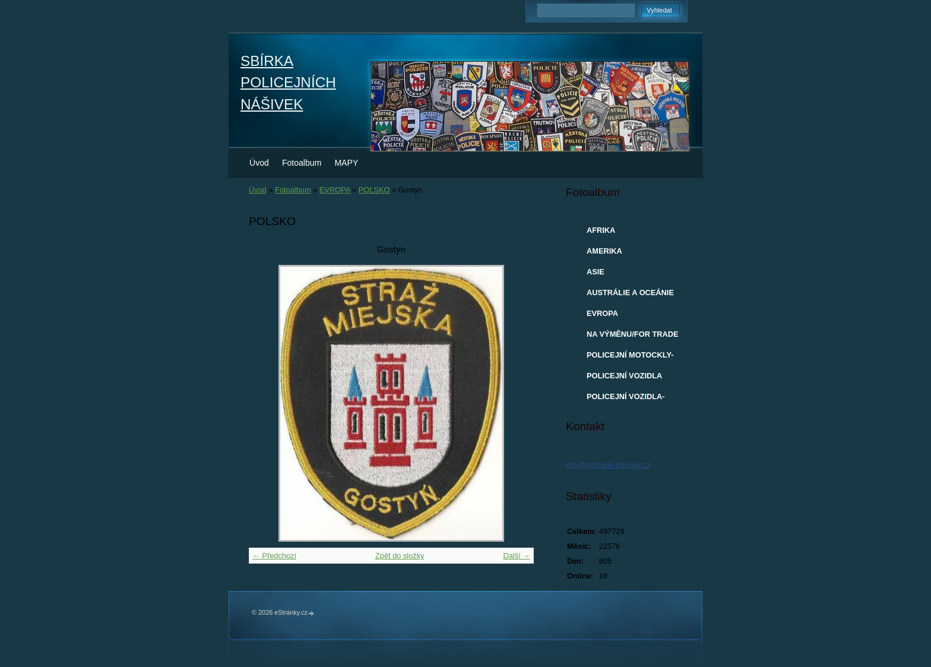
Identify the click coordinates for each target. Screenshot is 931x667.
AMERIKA (604, 250)
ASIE (595, 271)
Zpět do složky (400, 555)
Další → (516, 555)
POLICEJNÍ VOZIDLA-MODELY (626, 399)
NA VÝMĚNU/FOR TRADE (633, 334)
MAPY (346, 162)
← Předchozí (274, 555)
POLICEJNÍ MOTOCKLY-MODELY (630, 357)
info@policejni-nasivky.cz (608, 464)
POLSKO (374, 189)
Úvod (259, 162)
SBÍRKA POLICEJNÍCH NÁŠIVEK (288, 82)
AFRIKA (601, 230)
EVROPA (334, 189)
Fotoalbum (302, 162)
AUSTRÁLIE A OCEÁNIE (630, 292)
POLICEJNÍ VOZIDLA (624, 375)
